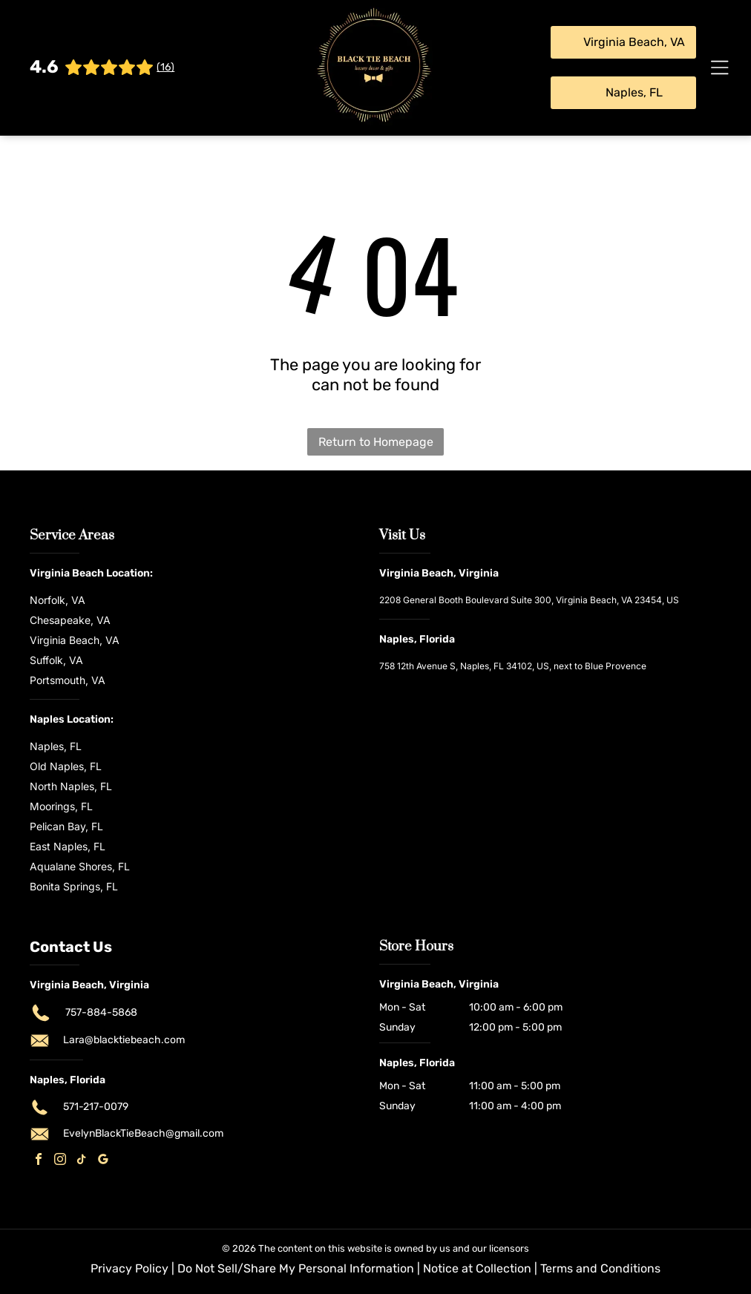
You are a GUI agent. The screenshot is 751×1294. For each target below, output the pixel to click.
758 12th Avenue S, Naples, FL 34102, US (464, 665)
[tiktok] (82, 1161)
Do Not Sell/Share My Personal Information (295, 1268)
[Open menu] (720, 67)
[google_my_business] (103, 1161)
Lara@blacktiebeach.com (124, 1040)
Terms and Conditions (600, 1268)
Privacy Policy (129, 1268)
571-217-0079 (95, 1106)
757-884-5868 (101, 1012)
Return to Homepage (375, 442)
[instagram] (60, 1161)
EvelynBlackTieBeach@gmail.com (143, 1133)
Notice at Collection (477, 1268)
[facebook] (38, 1161)
